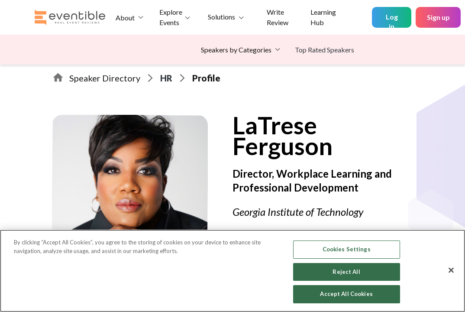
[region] (232, 271)
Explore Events (170, 17)
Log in (392, 20)
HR (166, 78)
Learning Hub (323, 17)
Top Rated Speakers (324, 50)
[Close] (451, 270)
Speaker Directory (104, 78)
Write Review (277, 17)
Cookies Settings (347, 249)
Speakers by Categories (236, 50)
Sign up (438, 17)
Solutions (221, 17)
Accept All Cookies (346, 293)
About (125, 17)
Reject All (346, 271)
